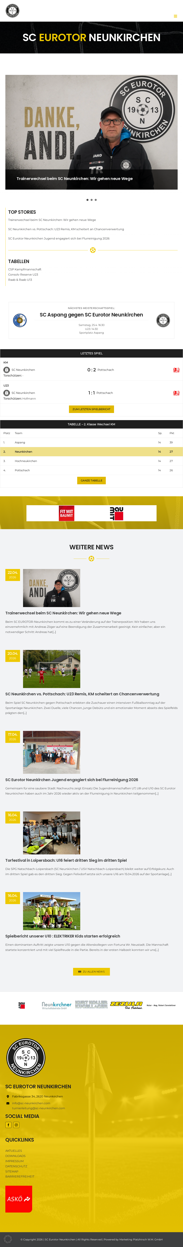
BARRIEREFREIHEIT (19, 1176)
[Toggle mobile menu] (176, 16)
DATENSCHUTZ (16, 1166)
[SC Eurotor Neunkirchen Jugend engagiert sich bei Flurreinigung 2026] (51, 752)
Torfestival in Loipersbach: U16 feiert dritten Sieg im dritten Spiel (66, 860)
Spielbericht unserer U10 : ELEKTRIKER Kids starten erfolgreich (62, 936)
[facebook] (8, 1125)
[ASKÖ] (18, 1187)
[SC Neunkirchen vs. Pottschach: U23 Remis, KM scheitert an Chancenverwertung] (51, 669)
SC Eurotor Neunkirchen (60, 1239)
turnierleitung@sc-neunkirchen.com (38, 1108)
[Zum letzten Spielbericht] (91, 409)
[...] (54, 632)
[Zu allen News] (91, 480)
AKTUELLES (13, 1150)
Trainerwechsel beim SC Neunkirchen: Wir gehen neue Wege (75, 178)
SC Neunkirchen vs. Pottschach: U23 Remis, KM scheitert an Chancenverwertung (66, 229)
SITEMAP (11, 1171)
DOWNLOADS (15, 1156)
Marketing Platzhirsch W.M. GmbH (141, 1239)
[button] (8, 1239)
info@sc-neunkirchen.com (31, 1103)
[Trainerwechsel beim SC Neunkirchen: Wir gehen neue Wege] (91, 132)
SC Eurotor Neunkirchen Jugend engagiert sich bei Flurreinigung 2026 (59, 238)
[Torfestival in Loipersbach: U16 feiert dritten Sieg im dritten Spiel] (51, 832)
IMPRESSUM (14, 1161)
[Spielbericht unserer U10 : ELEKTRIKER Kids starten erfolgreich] (51, 911)
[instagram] (16, 1125)
